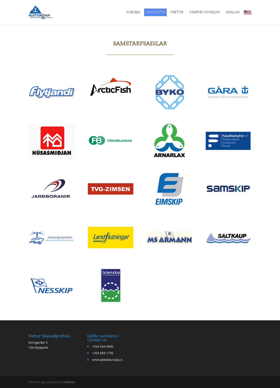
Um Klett (154, 12)
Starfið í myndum (204, 12)
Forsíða (133, 12)
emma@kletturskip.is (107, 360)
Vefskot (69, 382)
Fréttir (177, 12)
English (233, 12)
